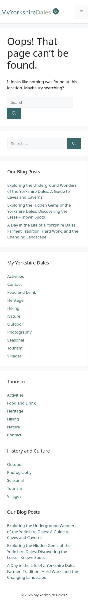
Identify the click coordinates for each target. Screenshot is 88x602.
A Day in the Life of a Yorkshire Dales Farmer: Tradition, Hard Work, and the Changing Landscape (42, 231)
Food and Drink (21, 292)
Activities (15, 276)
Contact (14, 284)
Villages (14, 356)
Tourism (15, 348)
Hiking (13, 308)
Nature (13, 316)
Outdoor (15, 324)
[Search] (14, 113)
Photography (19, 332)
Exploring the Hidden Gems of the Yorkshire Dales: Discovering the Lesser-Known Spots (39, 211)
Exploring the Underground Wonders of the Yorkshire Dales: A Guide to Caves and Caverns (42, 191)
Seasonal (15, 340)
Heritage (15, 300)
